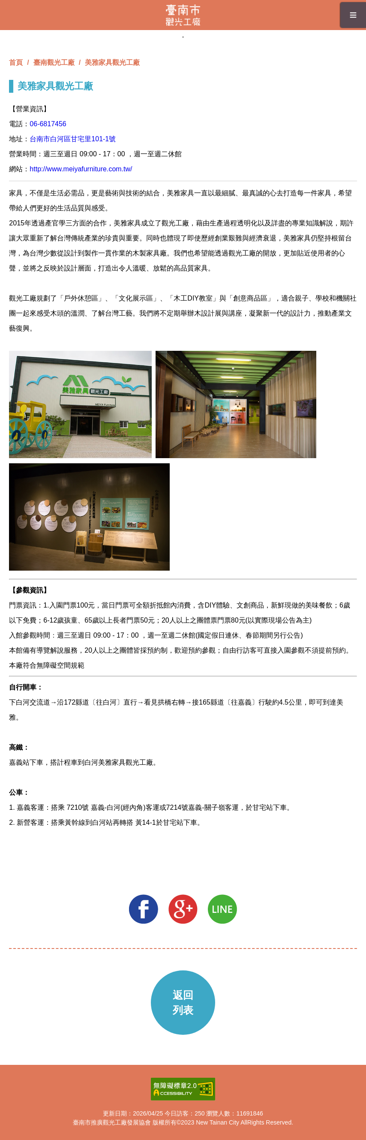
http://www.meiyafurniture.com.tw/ (81, 169)
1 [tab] (183, 37)
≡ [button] (353, 15)
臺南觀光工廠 (54, 62)
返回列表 (183, 1002)
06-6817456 (48, 124)
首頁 (16, 62)
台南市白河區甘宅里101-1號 (73, 139)
